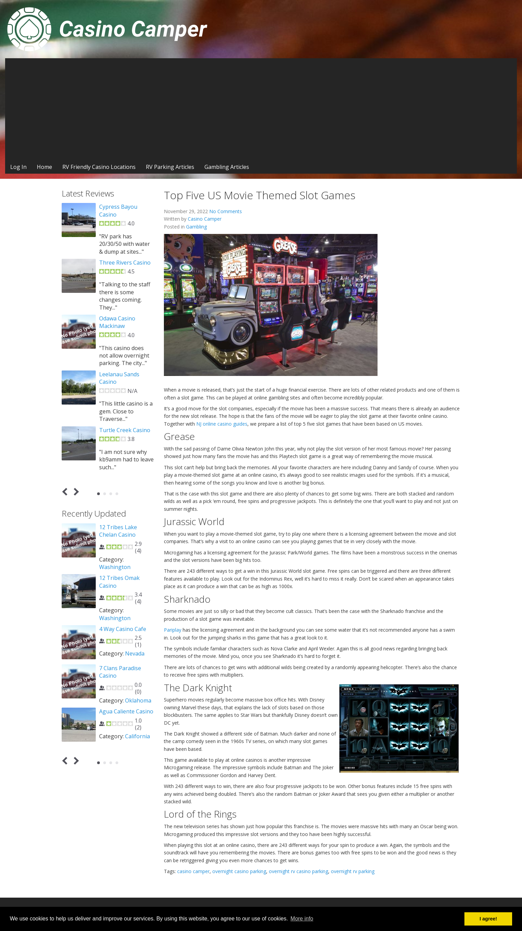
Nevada (134, 653)
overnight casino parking (239, 871)
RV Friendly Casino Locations (99, 167)
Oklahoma (138, 700)
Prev (66, 492)
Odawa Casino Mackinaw (117, 322)
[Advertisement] (261, 109)
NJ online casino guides (221, 424)
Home (44, 167)
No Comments (225, 211)
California (137, 736)
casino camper (193, 871)
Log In (18, 167)
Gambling (196, 226)
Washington (114, 567)
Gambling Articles (226, 167)
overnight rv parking (352, 871)
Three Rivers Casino (125, 262)
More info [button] (302, 918)
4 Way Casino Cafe (122, 629)
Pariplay (172, 630)
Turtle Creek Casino (124, 430)
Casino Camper (204, 219)
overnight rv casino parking (298, 871)
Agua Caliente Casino (126, 711)
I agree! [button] (488, 918)
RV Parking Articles (170, 167)
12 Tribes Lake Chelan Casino (118, 530)
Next (75, 492)
